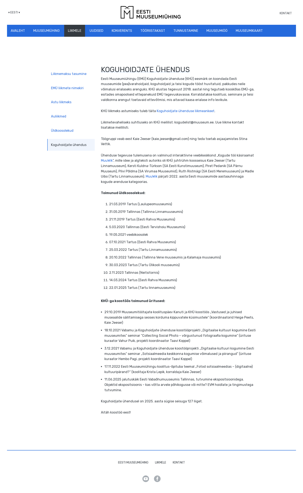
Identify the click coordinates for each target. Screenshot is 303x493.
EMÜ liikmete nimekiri (67, 88)
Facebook (157, 478)
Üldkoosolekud (62, 131)
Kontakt (286, 13)
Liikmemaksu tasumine (68, 74)
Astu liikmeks (61, 102)
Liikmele (74, 31)
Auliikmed (58, 116)
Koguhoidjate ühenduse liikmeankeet (185, 111)
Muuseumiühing (46, 31)
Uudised (96, 31)
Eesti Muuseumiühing (133, 462)
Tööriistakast (152, 31)
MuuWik (107, 160)
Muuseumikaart (249, 31)
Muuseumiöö (216, 31)
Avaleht (18, 31)
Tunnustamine (185, 31)
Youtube (145, 478)
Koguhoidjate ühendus (68, 145)
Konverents (122, 31)
